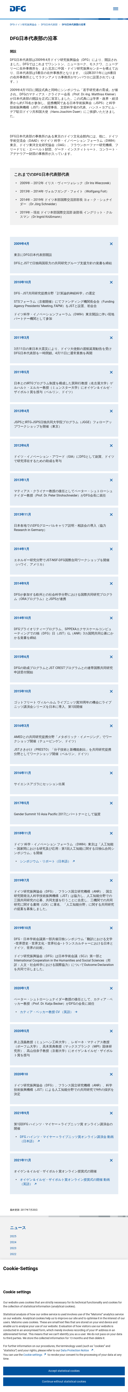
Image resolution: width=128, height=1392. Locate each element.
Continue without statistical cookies (64, 1381)
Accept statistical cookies (64, 1370)
